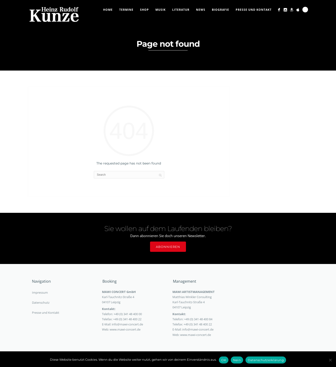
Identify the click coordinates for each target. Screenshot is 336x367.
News (200, 10)
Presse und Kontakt (254, 10)
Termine (126, 10)
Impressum (40, 292)
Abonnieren (168, 247)
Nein (237, 360)
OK (223, 360)
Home (108, 10)
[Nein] (330, 360)
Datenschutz (40, 302)
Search (305, 9)
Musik (160, 10)
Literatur (180, 10)
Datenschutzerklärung (266, 360)
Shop (144, 10)
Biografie (220, 10)
